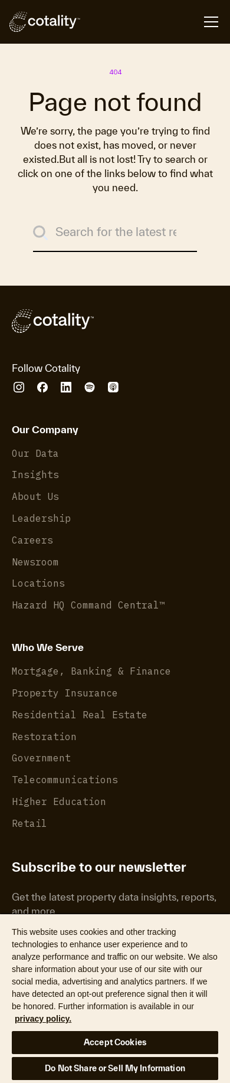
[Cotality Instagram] (19, 387)
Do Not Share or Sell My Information (115, 1068)
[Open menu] (150, 22)
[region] (115, 998)
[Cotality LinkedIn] (66, 387)
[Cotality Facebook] (42, 387)
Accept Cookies (115, 1042)
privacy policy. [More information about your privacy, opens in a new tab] (43, 1018)
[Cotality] (44, 22)
